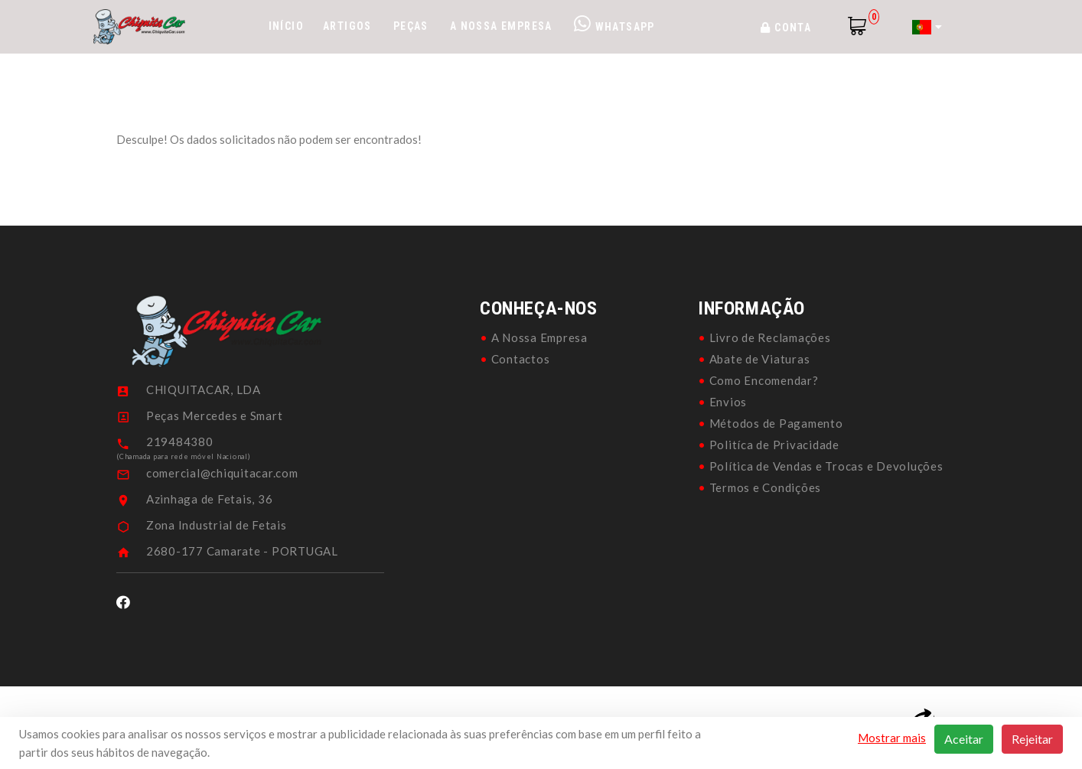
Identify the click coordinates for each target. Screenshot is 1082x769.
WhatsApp (614, 23)
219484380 (179, 441)
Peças (411, 26)
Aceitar (963, 739)
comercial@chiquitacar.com (222, 473)
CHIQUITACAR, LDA (203, 389)
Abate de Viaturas (759, 359)
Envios (728, 402)
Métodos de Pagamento (776, 423)
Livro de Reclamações (770, 337)
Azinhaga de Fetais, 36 (209, 499)
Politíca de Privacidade (774, 444)
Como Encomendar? (764, 380)
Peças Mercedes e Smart (214, 415)
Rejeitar (1032, 739)
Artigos (347, 26)
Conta (786, 27)
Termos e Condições (765, 487)
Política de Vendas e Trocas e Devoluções (826, 466)
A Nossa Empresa (501, 26)
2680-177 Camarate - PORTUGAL (242, 551)
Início (286, 26)
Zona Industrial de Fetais (216, 525)
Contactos (520, 359)
